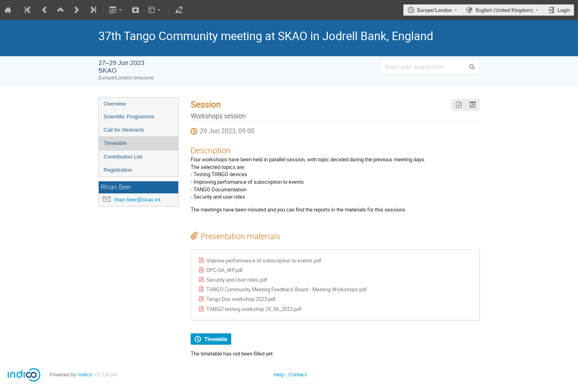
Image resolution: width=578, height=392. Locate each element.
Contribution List (123, 157)
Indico (85, 374)
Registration (118, 170)
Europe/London (434, 10)
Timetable (115, 143)
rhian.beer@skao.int (137, 199)
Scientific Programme (129, 117)
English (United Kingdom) (504, 10)
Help (279, 374)
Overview (115, 104)
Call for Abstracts (124, 130)
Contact (298, 374)
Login (564, 10)
